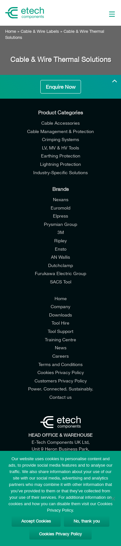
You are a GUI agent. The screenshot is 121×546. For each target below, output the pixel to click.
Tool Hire (60, 323)
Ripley (60, 240)
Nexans (60, 199)
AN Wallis (60, 257)
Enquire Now (61, 87)
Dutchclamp (60, 265)
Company (60, 306)
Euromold (60, 207)
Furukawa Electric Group (60, 273)
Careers (60, 356)
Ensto (60, 249)
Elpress (60, 216)
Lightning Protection (60, 164)
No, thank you (87, 521)
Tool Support (60, 331)
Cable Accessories (60, 123)
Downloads (60, 315)
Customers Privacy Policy (61, 380)
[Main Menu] (105, 13)
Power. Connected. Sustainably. (60, 388)
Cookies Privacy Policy (60, 372)
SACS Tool (60, 281)
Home (10, 31)
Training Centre (60, 339)
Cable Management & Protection (60, 131)
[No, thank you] (113, 498)
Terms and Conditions (60, 364)
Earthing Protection (60, 155)
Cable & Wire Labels (40, 31)
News (60, 347)
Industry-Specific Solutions (60, 172)
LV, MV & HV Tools (60, 147)
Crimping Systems (60, 139)
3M (60, 232)
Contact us (60, 397)
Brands (60, 189)
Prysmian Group (60, 224)
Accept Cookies (36, 521)
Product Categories (60, 112)
